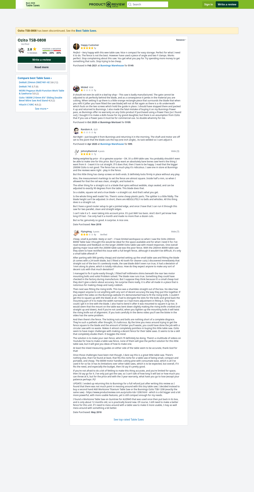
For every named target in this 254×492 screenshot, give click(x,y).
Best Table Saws (86, 30)
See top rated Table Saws (129, 419)
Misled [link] (84, 87)
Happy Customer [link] (90, 45)
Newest (178, 40)
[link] (76, 46)
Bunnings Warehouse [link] (112, 65)
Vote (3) (175, 151)
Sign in (208, 4)
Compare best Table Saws (34, 78)
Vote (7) (175, 231)
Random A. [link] (87, 129)
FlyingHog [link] (86, 231)
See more (40, 108)
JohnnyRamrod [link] (89, 151)
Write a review (227, 4)
